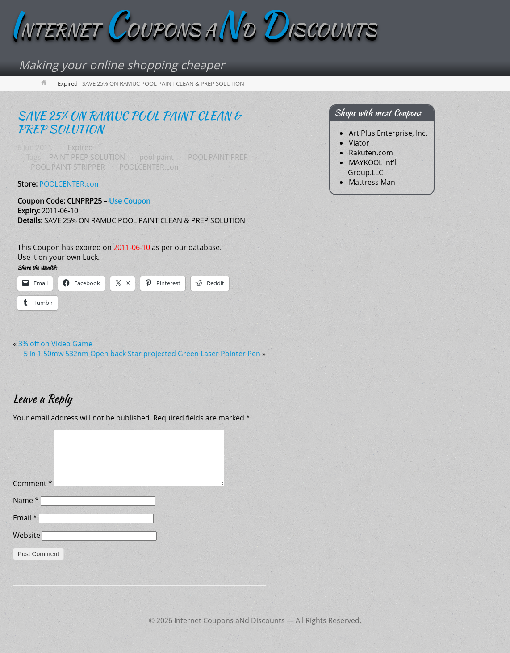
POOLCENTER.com (150, 167)
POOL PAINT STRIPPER (68, 167)
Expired (68, 83)
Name (26, 511)
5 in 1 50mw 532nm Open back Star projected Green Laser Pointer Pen (142, 353)
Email (25, 528)
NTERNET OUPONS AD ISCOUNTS (192, 30)
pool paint (156, 157)
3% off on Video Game (55, 344)
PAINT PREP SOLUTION (87, 157)
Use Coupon (129, 201)
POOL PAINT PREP (218, 157)
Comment (32, 494)
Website (26, 546)
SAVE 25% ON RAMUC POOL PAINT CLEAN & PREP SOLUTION (129, 122)
